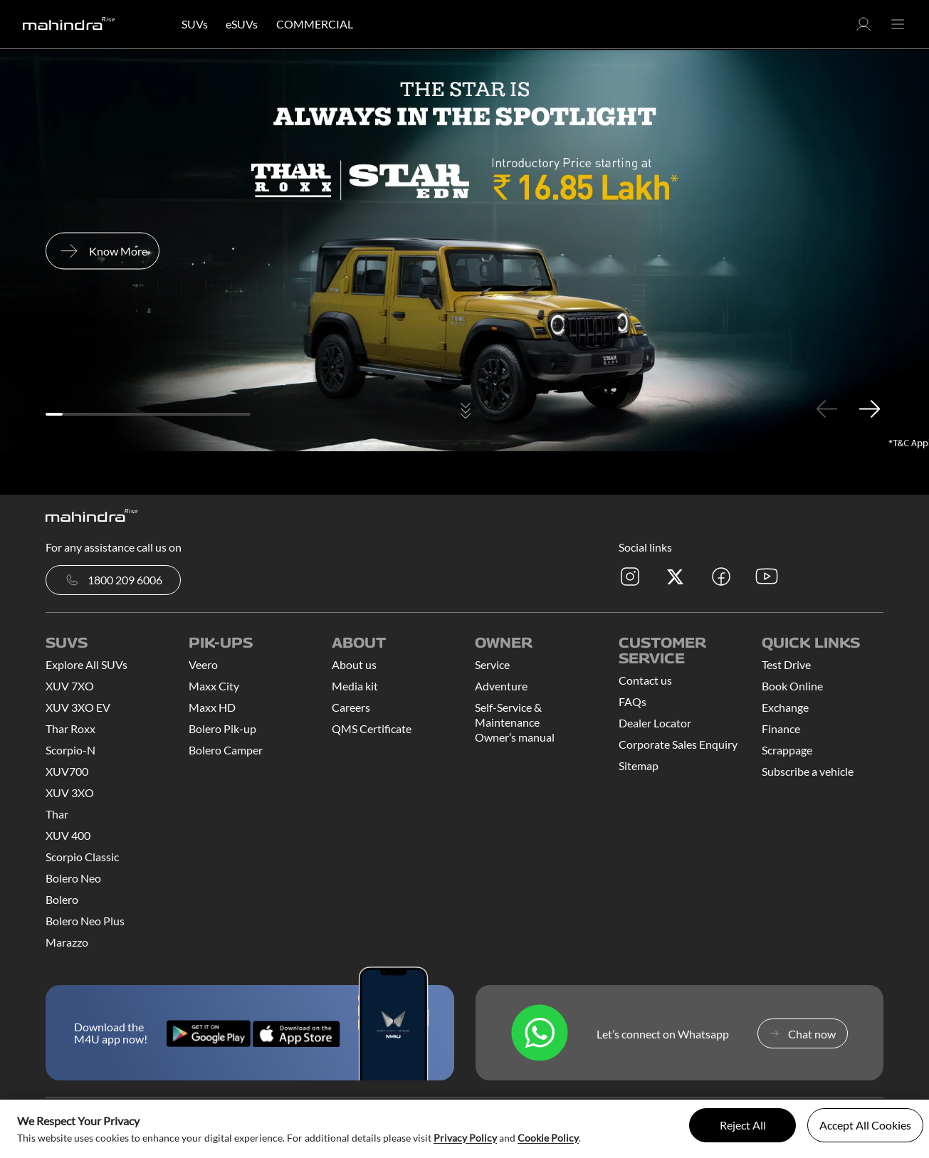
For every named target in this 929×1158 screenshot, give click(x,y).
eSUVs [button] (242, 24)
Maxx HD (212, 707)
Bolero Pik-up (222, 728)
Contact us (645, 680)
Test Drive (786, 664)
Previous (826, 408)
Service (492, 664)
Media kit (355, 686)
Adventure (501, 686)
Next (869, 408)
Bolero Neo (73, 878)
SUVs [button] (195, 24)
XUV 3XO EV (78, 707)
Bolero (62, 899)
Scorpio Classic (82, 856)
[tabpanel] (464, 250)
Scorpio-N (70, 750)
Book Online (792, 686)
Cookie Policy (548, 1138)
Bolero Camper (226, 750)
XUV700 (67, 771)
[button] (863, 28)
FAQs (632, 701)
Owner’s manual (515, 737)
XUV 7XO (70, 686)
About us (354, 664)
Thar (57, 814)
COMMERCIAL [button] (314, 24)
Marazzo (67, 942)
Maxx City (214, 686)
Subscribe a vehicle (808, 771)
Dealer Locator (655, 723)
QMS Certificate (371, 728)
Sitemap (638, 765)
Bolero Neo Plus (85, 920)
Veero (203, 664)
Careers (351, 707)
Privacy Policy (465, 1138)
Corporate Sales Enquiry (678, 744)
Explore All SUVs (86, 664)
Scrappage (787, 750)
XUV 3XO (70, 792)
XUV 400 (68, 835)
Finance (781, 728)
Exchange (785, 707)
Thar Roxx (70, 728)
